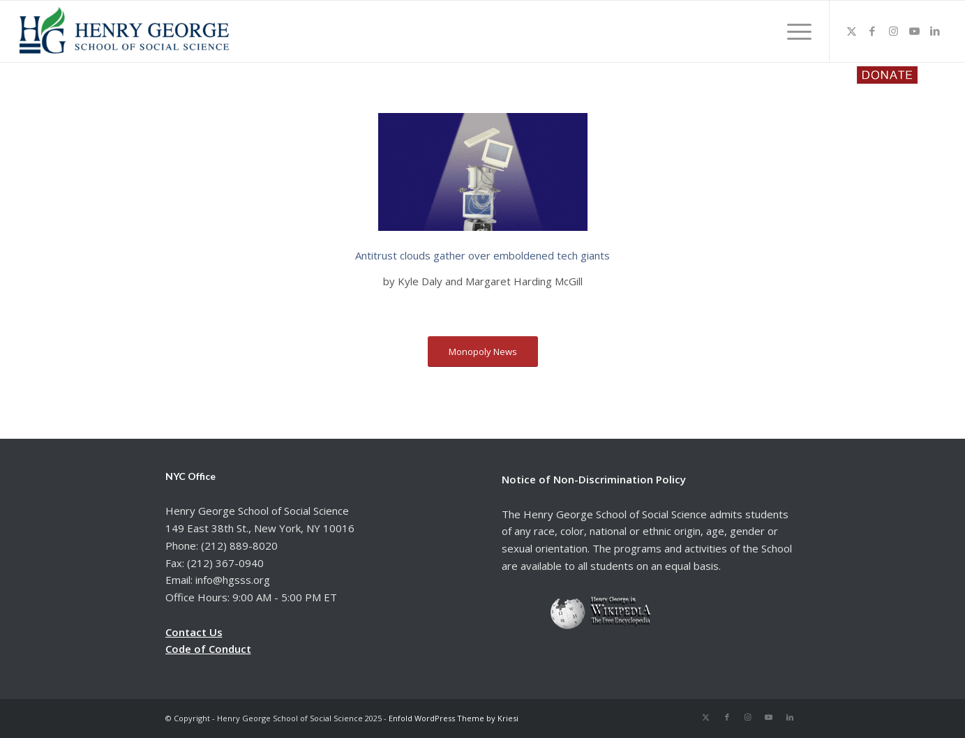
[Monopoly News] (483, 352)
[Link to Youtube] (914, 30)
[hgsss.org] (124, 35)
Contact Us (194, 632)
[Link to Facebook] (872, 30)
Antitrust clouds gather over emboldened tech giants (482, 255)
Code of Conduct (208, 649)
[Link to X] (851, 30)
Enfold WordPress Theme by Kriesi (453, 718)
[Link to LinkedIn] (935, 30)
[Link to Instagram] (893, 30)
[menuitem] (794, 31)
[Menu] (794, 31)
